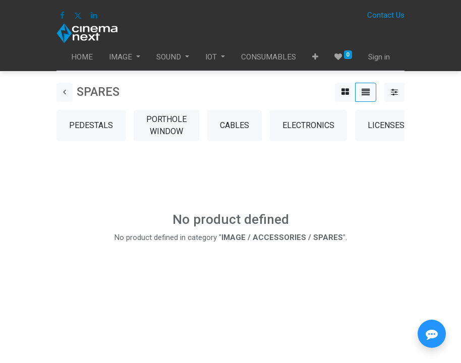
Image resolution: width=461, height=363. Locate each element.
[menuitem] (82, 57)
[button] (315, 57)
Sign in (379, 57)
